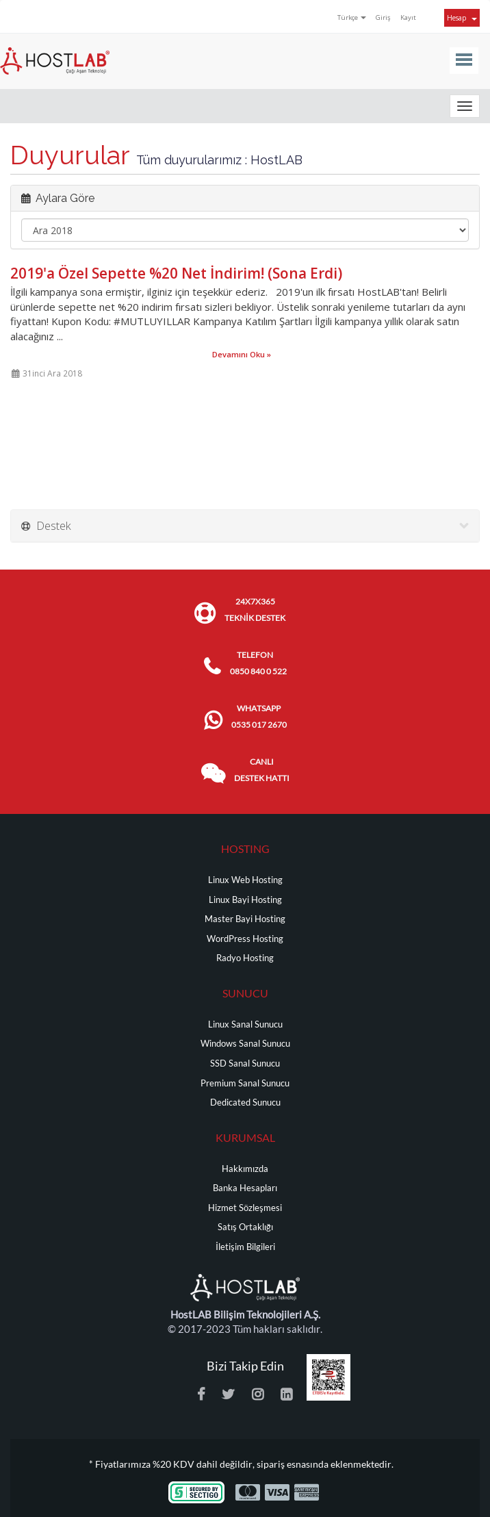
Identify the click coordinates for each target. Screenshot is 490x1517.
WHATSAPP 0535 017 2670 (259, 716)
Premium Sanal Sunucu (245, 1083)
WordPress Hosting (245, 939)
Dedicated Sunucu (245, 1102)
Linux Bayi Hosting (245, 900)
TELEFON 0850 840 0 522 (258, 663)
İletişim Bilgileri (245, 1247)
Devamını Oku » (241, 354)
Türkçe (351, 17)
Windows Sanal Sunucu (245, 1043)
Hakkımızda (245, 1169)
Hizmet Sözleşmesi (245, 1208)
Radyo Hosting (245, 958)
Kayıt (408, 17)
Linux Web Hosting (245, 880)
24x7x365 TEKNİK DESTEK (254, 609)
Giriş (383, 17)
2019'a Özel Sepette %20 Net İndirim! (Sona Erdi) (176, 273)
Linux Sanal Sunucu (245, 1024)
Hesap (462, 18)
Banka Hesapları (245, 1188)
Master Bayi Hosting (245, 919)
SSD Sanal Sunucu (245, 1063)
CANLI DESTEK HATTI (261, 769)
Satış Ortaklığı (245, 1227)
